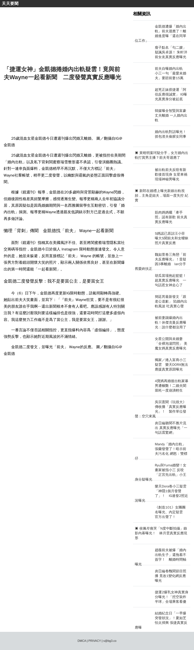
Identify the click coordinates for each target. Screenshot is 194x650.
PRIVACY (94, 640)
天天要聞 (10, 3)
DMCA (82, 640)
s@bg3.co (109, 640)
